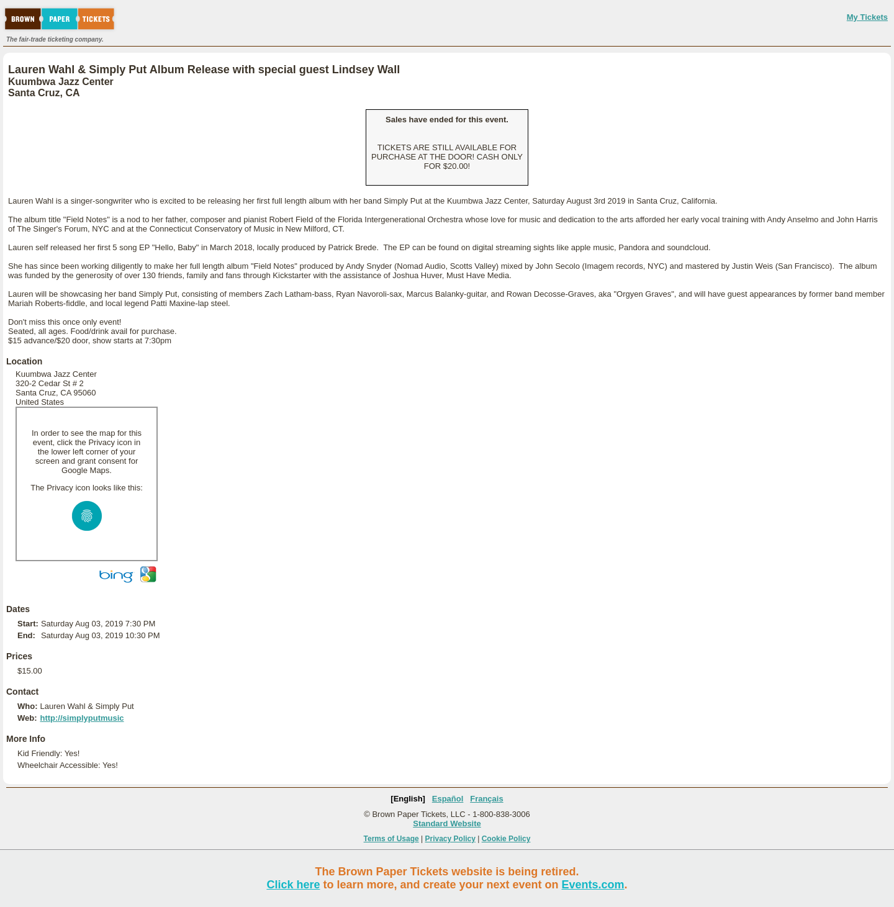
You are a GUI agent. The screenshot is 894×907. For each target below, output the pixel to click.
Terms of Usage (391, 838)
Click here (293, 884)
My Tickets (867, 17)
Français (486, 798)
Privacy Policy (450, 838)
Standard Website (447, 823)
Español (448, 798)
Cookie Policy (506, 838)
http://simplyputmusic (82, 718)
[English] (408, 798)
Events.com (593, 884)
